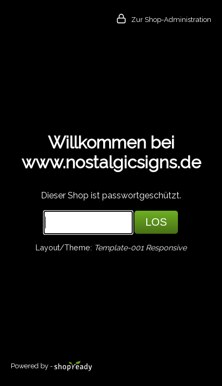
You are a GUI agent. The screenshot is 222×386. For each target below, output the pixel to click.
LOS (156, 222)
